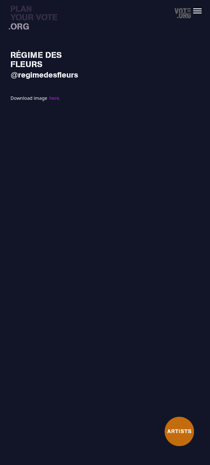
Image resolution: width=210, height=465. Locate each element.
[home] (38, 20)
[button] (202, 7)
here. (54, 98)
